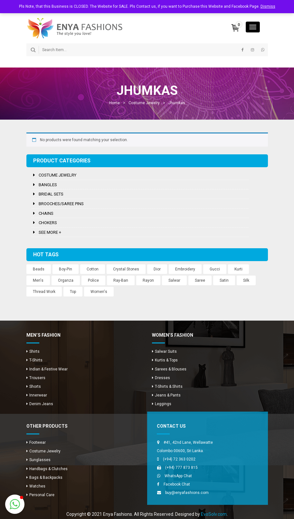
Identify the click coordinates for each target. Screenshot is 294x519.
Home (114, 103)
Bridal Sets (51, 194)
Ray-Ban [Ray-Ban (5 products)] (120, 280)
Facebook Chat (177, 484)
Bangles (48, 184)
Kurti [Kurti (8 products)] (238, 269)
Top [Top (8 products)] (73, 291)
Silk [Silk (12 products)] (246, 280)
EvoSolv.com (214, 514)
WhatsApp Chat (178, 476)
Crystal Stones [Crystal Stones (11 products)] (126, 269)
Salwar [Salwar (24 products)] (174, 280)
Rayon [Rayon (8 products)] (148, 280)
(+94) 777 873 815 (181, 467)
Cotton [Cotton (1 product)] (93, 269)
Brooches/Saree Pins (61, 203)
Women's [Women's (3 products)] (98, 291)
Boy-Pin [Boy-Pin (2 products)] (65, 269)
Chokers (48, 222)
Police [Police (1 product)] (93, 280)
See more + (50, 232)
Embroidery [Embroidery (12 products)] (185, 269)
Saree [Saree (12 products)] (200, 280)
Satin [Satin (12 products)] (224, 280)
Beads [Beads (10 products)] (38, 269)
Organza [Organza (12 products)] (65, 280)
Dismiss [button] (268, 6)
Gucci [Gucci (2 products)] (215, 269)
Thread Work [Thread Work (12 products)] (44, 291)
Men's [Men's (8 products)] (38, 280)
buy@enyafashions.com (187, 492)
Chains (46, 213)
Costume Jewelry (144, 103)
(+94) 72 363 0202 (179, 459)
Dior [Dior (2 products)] (157, 269)
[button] (14, 504)
